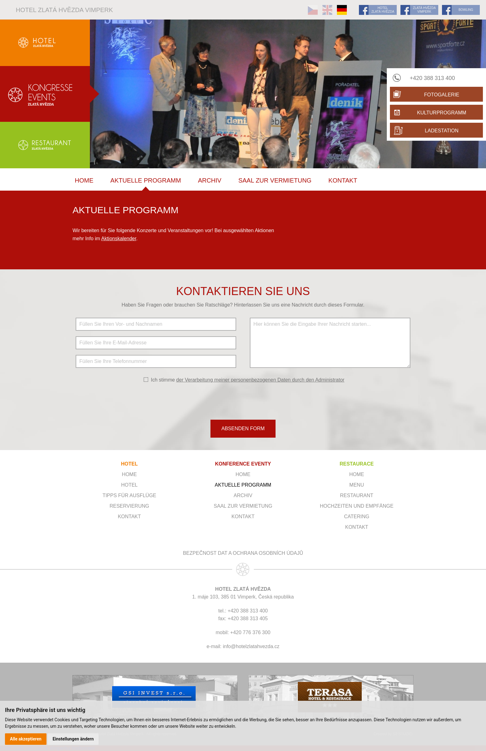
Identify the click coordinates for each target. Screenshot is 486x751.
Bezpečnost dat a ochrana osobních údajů (243, 553)
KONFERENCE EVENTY (243, 463)
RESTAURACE (357, 463)
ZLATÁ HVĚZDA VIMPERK (424, 9)
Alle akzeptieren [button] (26, 738)
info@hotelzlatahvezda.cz (251, 646)
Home (84, 180)
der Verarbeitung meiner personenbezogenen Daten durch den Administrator (260, 379)
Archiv (210, 180)
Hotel (129, 485)
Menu (356, 485)
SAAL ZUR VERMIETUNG (274, 180)
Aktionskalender (118, 238)
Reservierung (129, 506)
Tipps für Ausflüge (129, 495)
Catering (356, 516)
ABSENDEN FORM (243, 428)
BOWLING (465, 9)
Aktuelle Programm (145, 180)
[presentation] (243, 401)
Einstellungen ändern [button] (73, 738)
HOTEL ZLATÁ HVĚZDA (382, 9)
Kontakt (343, 180)
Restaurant (356, 495)
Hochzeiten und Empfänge (356, 506)
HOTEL (129, 463)
